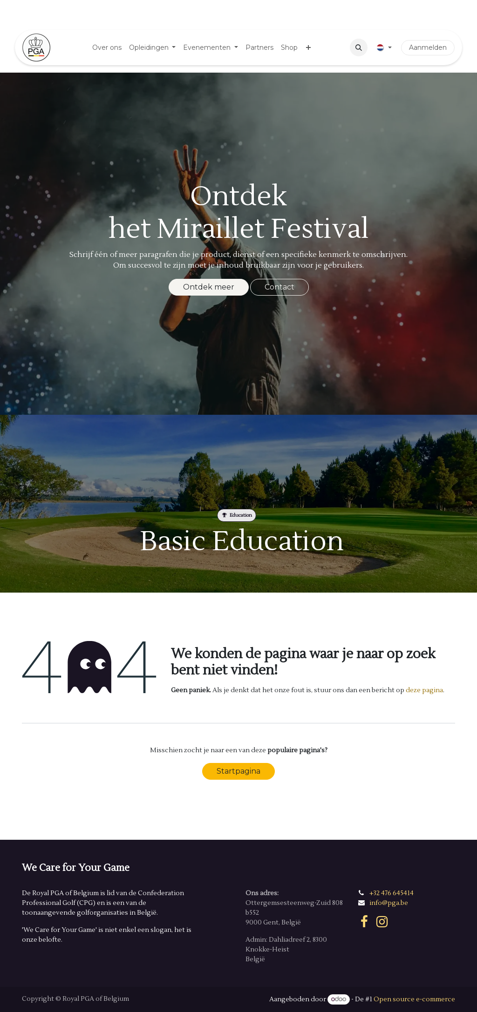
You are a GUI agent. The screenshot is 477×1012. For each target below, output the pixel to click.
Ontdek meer (208, 287)
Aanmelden (428, 47)
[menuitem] (107, 47)
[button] (359, 47)
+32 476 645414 (391, 893)
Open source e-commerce (414, 999)
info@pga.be (388, 903)
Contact (279, 287)
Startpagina (238, 771)
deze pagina (424, 690)
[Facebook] (364, 921)
